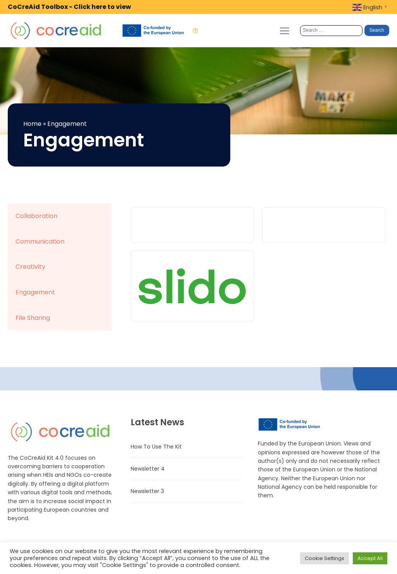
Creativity (30, 266)
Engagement (35, 292)
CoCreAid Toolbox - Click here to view (69, 6)
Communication (40, 241)
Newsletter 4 (148, 469)
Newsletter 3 (147, 491)
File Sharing (33, 317)
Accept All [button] (370, 558)
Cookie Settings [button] (324, 558)
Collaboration (36, 215)
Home (32, 123)
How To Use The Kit (156, 446)
